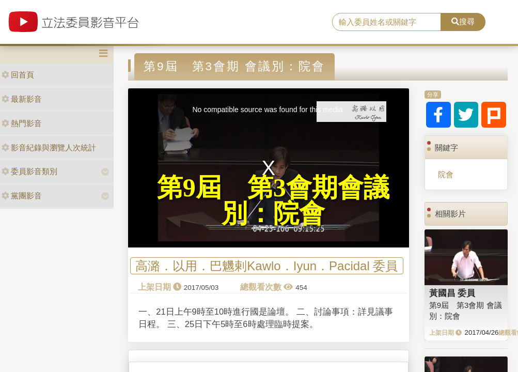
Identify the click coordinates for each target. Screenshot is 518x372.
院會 (445, 174)
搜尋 (463, 21)
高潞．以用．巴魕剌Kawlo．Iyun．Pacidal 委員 (266, 266)
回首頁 (18, 74)
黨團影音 (22, 195)
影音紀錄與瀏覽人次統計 (49, 147)
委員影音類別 (29, 171)
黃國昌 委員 (452, 293)
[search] (386, 22)
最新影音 (22, 99)
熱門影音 (22, 123)
